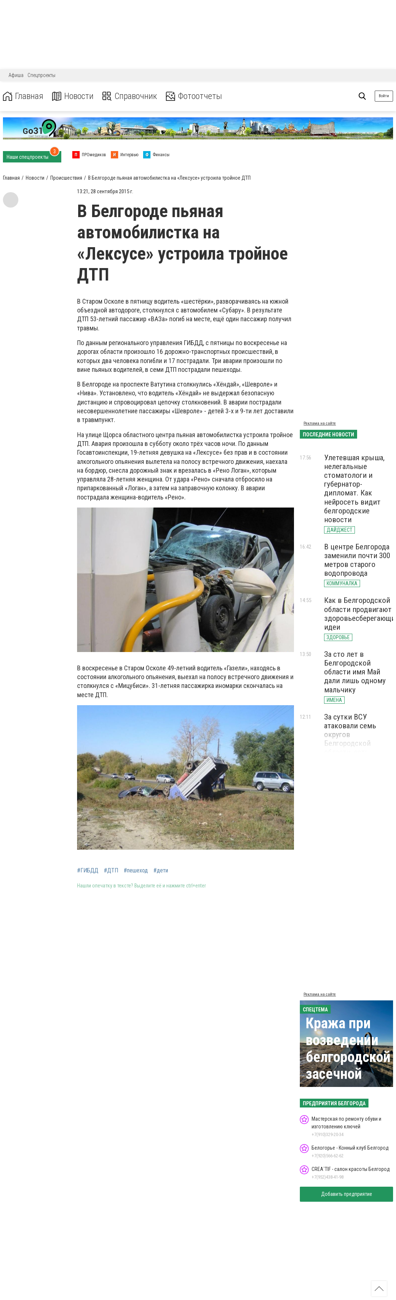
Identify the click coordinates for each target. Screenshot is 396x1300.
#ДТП (111, 870)
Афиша (15, 75)
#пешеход (136, 870)
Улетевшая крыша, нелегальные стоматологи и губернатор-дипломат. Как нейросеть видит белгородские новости (354, 488)
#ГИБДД (87, 870)
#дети (160, 870)
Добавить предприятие (346, 1194)
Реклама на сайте (320, 423)
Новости (73, 96)
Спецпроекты (41, 75)
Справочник (129, 96)
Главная (23, 96)
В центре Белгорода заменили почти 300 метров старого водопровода (357, 560)
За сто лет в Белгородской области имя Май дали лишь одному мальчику (355, 672)
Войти (384, 96)
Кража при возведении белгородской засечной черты (348, 1057)
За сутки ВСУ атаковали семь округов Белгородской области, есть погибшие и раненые (358, 739)
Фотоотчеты (194, 96)
